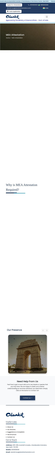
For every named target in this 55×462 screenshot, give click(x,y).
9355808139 (33, 5)
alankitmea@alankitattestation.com (23, 452)
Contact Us (11, 437)
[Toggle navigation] (46, 16)
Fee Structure (11, 435)
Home (8, 38)
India (45, 8)
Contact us (27, 398)
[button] (43, 330)
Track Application (13, 11)
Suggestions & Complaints (15, 432)
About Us (10, 427)
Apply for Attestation (14, 5)
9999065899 (43, 5)
